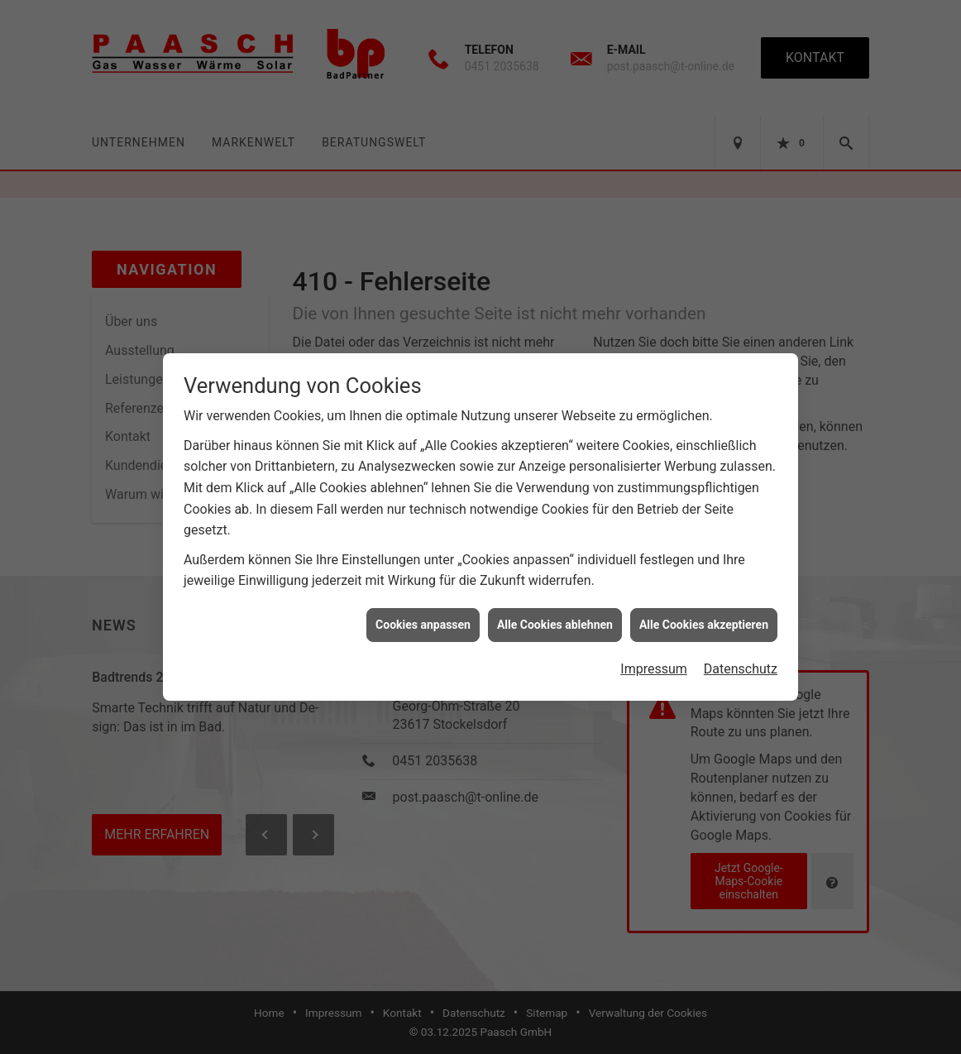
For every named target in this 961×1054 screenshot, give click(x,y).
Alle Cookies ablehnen (555, 618)
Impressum (653, 663)
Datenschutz (740, 663)
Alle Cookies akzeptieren (703, 618)
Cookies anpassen (423, 618)
